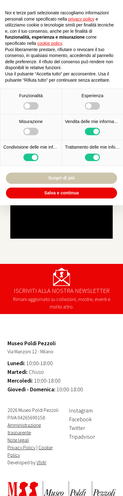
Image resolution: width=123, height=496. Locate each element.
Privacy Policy (21, 447)
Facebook (80, 419)
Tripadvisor (82, 436)
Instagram (81, 410)
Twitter (77, 428)
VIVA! (41, 462)
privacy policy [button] (81, 19)
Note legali (18, 440)
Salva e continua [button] (61, 192)
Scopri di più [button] (61, 177)
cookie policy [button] (49, 43)
